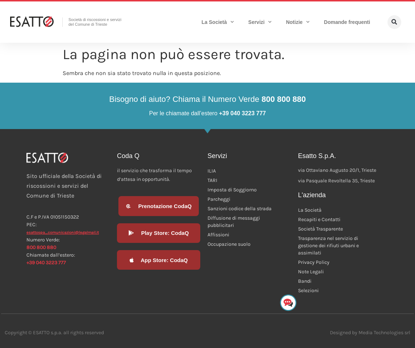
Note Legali (311, 272)
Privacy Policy (314, 262)
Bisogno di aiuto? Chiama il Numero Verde (207, 99)
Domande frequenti (347, 22)
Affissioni (218, 235)
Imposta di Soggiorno (232, 190)
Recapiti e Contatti (319, 219)
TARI (212, 180)
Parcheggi (219, 199)
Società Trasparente (320, 229)
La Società (218, 22)
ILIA (212, 171)
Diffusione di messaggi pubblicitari (234, 221)
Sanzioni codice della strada (240, 209)
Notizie (298, 22)
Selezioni (308, 290)
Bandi (304, 281)
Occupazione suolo (229, 244)
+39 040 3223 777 (46, 263)
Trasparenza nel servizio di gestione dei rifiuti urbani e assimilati (328, 245)
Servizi (260, 22)
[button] (394, 22)
